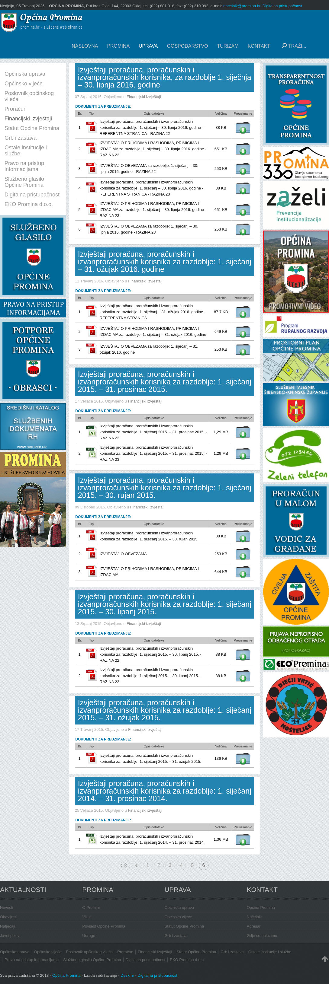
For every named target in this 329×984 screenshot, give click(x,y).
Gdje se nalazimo (262, 935)
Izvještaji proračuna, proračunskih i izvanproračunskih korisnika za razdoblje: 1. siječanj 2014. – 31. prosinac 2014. (164, 791)
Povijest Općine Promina (103, 926)
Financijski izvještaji (144, 96)
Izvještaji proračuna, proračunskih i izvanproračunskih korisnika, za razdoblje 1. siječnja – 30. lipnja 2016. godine (164, 77)
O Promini (91, 907)
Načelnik (254, 917)
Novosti (6, 907)
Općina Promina (261, 907)
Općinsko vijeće (178, 917)
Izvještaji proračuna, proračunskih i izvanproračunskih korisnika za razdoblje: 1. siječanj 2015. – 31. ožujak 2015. (164, 710)
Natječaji (7, 926)
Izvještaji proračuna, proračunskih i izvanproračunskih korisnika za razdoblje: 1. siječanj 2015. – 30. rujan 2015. (164, 487)
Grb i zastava (176, 935)
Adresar (254, 926)
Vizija (87, 917)
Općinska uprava (179, 907)
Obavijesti (8, 917)
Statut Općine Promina (184, 926)
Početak (121, 865)
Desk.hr (127, 975)
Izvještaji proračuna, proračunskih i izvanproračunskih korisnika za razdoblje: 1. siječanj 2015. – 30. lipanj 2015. (164, 604)
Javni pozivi (10, 935)
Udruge (88, 935)
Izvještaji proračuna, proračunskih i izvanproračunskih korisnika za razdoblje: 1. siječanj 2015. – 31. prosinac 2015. (164, 381)
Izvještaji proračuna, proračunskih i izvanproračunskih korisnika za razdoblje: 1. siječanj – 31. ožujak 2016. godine (164, 261)
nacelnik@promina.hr (241, 6)
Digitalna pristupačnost (282, 6)
